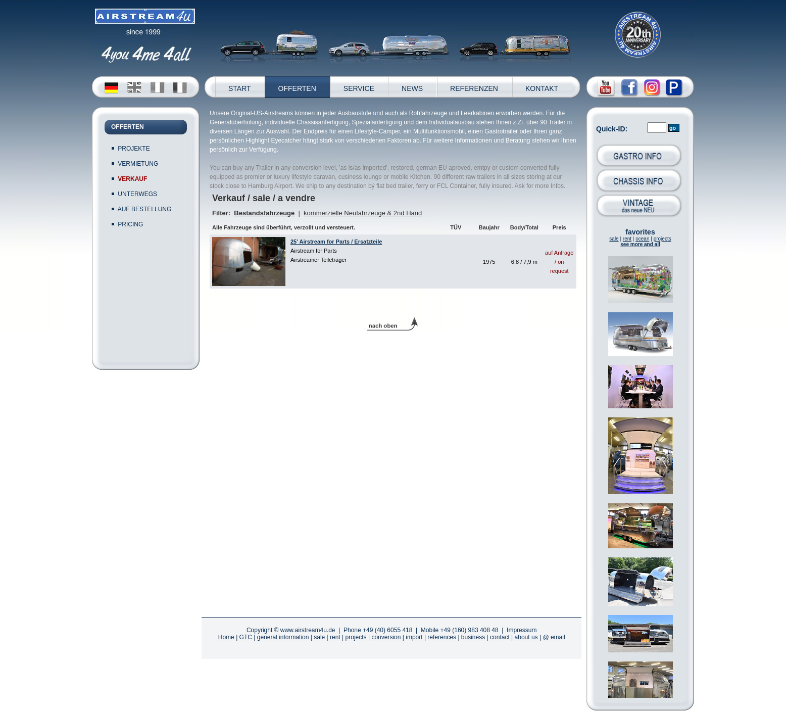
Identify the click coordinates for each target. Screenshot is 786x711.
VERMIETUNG (138, 163)
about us (526, 637)
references (441, 637)
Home (226, 637)
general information (283, 637)
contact (500, 637)
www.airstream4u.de (307, 630)
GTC (245, 637)
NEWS (412, 88)
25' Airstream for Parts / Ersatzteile (336, 242)
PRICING (130, 224)
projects (662, 239)
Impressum (521, 630)
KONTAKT (541, 88)
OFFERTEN (297, 88)
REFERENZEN (474, 88)
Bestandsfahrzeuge (264, 213)
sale (613, 239)
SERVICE (358, 88)
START (239, 88)
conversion (386, 637)
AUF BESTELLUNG (145, 209)
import (414, 637)
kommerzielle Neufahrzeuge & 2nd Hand (363, 213)
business (473, 637)
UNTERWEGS (137, 194)
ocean (642, 239)
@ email (554, 637)
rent (627, 239)
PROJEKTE (134, 148)
